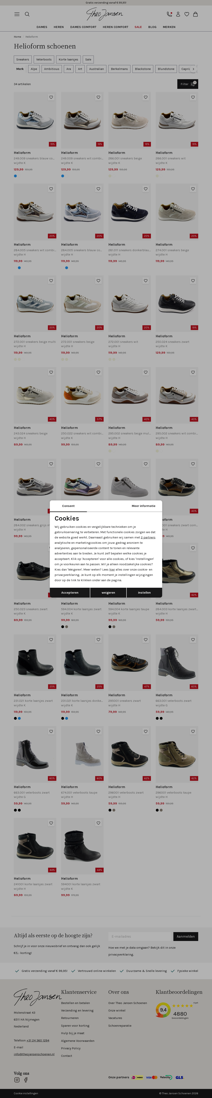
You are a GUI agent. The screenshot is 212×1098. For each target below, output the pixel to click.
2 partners (148, 537)
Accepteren (69, 592)
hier (112, 569)
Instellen (144, 592)
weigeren (108, 592)
